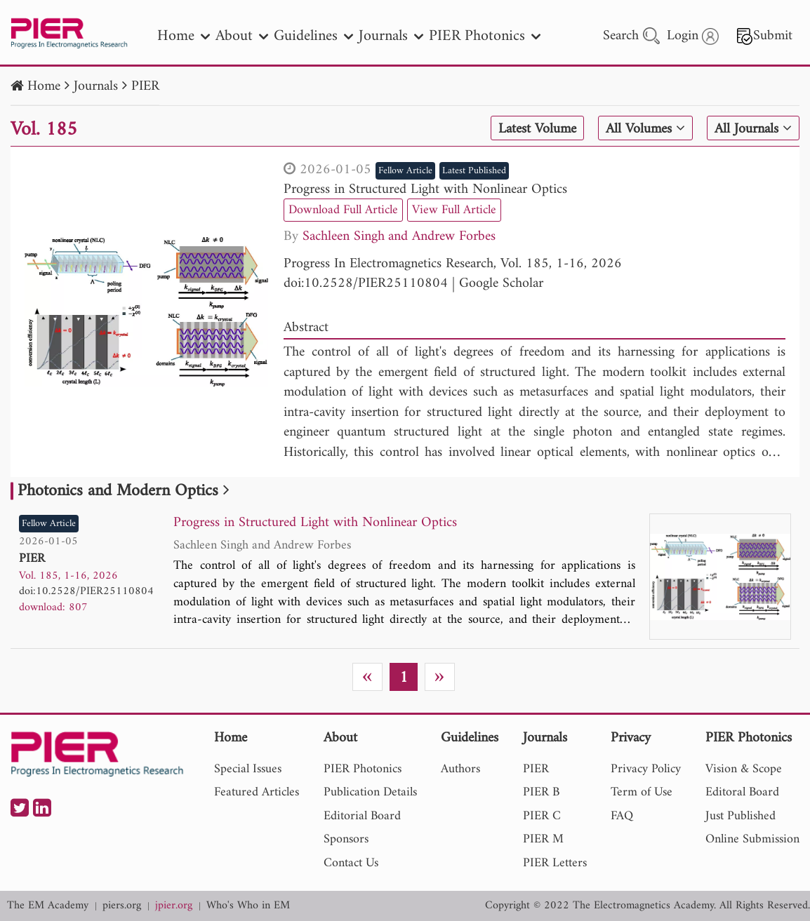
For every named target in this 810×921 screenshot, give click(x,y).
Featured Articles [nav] (256, 792)
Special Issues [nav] (247, 769)
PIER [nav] (536, 769)
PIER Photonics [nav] (484, 36)
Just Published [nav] (740, 816)
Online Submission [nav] (752, 839)
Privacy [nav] (631, 739)
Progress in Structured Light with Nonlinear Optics (425, 189)
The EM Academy (47, 906)
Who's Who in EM (248, 906)
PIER (145, 86)
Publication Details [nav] (370, 792)
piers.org (121, 906)
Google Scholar (501, 283)
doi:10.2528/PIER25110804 (366, 283)
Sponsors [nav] (346, 839)
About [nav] (241, 36)
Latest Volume (537, 129)
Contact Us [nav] (351, 863)
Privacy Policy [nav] (646, 769)
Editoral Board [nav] (742, 792)
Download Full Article (343, 210)
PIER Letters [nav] (555, 863)
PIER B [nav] (541, 792)
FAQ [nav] (622, 816)
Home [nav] (183, 36)
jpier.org (173, 906)
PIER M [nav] (543, 839)
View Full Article (454, 210)
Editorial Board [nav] (362, 816)
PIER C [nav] (542, 816)
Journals (96, 86)
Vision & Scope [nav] (743, 769)
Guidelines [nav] (313, 36)
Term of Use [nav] (641, 792)
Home (43, 86)
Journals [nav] (391, 36)
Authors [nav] (460, 769)
